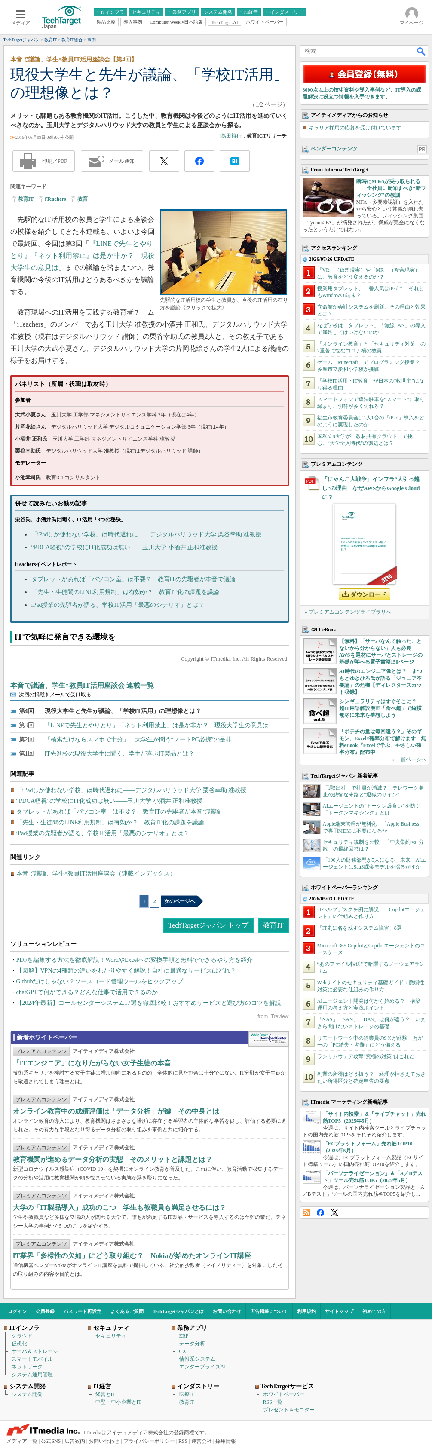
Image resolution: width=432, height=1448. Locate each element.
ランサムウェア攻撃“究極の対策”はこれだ (366, 1056)
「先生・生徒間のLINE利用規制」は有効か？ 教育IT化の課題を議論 (125, 592)
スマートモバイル (32, 1359)
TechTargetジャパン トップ (208, 925)
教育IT (26, 199)
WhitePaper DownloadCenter (268, 1039)
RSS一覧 (272, 1402)
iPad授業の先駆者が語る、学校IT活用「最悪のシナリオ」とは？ (117, 605)
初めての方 (374, 1311)
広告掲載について (269, 1311)
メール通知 (122, 161)
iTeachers (55, 199)
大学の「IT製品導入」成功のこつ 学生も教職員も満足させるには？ (120, 1207)
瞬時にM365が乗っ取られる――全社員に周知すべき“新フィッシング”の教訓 (391, 188)
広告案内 (74, 1441)
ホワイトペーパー (283, 1394)
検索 (421, 51)
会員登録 (45, 1311)
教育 (82, 199)
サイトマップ (339, 1311)
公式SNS (51, 1441)
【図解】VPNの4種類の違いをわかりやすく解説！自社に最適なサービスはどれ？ (126, 970)
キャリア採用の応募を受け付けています (355, 128)
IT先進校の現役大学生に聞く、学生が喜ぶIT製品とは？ (119, 753)
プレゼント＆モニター (289, 1410)
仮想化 (19, 1344)
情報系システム (197, 1359)
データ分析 (192, 1344)
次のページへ (179, 901)
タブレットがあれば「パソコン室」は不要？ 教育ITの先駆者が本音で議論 (133, 579)
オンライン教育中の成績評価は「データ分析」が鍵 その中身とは (116, 1111)
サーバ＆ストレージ (35, 1351)
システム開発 (27, 1394)
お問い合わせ (227, 1311)
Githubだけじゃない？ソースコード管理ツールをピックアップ (100, 981)
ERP (184, 1336)
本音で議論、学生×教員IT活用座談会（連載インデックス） (96, 873)
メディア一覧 (21, 1441)
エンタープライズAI (202, 1367)
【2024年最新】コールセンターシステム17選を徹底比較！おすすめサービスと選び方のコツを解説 (148, 1003)
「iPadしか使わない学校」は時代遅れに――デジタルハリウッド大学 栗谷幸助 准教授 (146, 534)
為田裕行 (231, 136)
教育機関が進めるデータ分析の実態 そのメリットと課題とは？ (112, 1159)
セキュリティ (110, 1336)
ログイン (17, 1311)
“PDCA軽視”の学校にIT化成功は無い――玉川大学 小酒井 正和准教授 (124, 547)
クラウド (22, 1336)
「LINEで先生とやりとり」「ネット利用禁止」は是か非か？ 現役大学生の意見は (157, 725)
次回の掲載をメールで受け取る (55, 695)
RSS (306, 1212)
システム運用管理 (32, 1374)
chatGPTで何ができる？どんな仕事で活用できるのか (87, 992)
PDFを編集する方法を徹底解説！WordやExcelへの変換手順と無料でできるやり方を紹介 (134, 960)
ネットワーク (27, 1367)
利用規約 (306, 1311)
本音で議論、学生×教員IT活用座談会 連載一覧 (82, 685)
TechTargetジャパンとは (178, 1311)
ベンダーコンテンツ (334, 149)
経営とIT (105, 1394)
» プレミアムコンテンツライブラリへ (348, 612)
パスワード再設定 (82, 1311)
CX (183, 1351)
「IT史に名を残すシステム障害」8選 (359, 928)
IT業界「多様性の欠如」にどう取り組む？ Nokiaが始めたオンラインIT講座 (132, 1255)
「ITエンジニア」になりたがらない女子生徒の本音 (92, 1063)
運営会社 (201, 1441)
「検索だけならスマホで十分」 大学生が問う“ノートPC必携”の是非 (138, 739)
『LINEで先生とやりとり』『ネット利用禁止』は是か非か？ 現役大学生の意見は (82, 255)
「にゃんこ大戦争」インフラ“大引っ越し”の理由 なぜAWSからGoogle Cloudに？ (371, 488)
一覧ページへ (410, 759)
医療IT (186, 1394)
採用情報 (225, 1441)
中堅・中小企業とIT (118, 1402)
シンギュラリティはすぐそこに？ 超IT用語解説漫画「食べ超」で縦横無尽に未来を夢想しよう (380, 708)
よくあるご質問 (127, 1311)
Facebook (320, 1212)
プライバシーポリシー (149, 1441)
